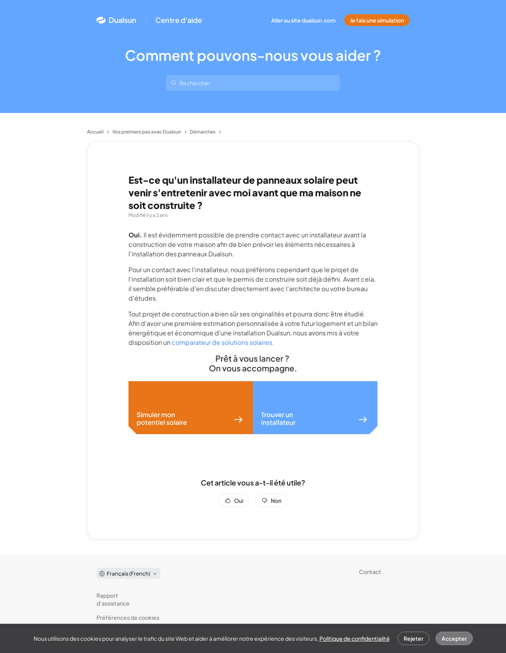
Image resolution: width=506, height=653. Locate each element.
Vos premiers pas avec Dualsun (146, 132)
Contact (370, 571)
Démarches (202, 132)
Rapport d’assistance (113, 599)
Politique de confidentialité (354, 638)
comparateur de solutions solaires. (223, 342)
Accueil (95, 132)
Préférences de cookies (127, 617)
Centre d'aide (178, 20)
